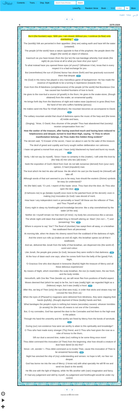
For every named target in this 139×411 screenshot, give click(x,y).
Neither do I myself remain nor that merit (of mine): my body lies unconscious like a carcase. (69, 215)
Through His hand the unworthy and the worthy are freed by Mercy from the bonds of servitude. (69, 319)
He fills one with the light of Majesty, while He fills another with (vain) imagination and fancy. (69, 371)
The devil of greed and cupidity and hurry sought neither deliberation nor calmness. (69, 145)
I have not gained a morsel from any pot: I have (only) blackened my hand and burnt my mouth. (69, 149)
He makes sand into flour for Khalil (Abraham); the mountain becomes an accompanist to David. (69, 109)
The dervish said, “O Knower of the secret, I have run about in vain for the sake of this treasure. (69, 141)
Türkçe (128, 15)
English (122, 15)
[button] (21, 3)
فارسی (135, 15)
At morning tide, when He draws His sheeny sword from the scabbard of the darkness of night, (69, 233)
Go (127, 8)
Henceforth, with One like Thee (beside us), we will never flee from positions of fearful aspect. (69, 278)
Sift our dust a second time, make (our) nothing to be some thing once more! (69, 337)
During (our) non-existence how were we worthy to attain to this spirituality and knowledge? (69, 326)
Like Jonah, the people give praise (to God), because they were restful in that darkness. (67, 252)
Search (80, 3)
